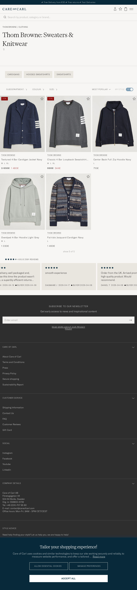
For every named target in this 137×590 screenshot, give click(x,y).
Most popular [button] (101, 89)
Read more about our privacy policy (68, 328)
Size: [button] (53, 89)
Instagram (8, 453)
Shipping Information (13, 407)
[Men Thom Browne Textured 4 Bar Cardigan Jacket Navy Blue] (22, 124)
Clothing (23, 27)
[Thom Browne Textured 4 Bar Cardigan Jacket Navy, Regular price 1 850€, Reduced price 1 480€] (22, 133)
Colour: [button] (38, 89)
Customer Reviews (12, 424)
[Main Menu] (131, 9)
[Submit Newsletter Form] (130, 320)
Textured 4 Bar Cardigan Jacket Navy (21, 159)
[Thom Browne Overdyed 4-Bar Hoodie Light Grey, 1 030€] (22, 211)
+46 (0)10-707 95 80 (16, 505)
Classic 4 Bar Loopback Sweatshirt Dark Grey (67, 159)
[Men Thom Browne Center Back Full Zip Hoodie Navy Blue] (114, 124)
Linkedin (7, 469)
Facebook (7, 458)
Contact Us (8, 413)
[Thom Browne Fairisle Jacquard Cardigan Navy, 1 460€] (68, 211)
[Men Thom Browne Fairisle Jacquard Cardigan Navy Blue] (68, 202)
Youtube (6, 464)
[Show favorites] (120, 9)
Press (5, 367)
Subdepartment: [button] (16, 89)
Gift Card (7, 430)
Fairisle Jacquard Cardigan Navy (65, 237)
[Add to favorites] (41, 99)
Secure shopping (11, 379)
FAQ (5, 418)
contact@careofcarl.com (22, 508)
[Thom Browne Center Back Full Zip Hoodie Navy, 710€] (114, 133)
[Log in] (115, 9)
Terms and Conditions (13, 362)
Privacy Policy (9, 373)
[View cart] (125, 9)
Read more (99, 556)
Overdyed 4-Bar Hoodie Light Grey (20, 237)
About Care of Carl (12, 356)
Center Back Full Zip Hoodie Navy (112, 159)
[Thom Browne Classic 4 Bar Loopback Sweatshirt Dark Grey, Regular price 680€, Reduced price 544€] (68, 133)
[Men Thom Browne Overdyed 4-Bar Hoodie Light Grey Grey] (22, 202)
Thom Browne (10, 27)
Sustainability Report (13, 384)
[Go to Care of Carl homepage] (14, 9)
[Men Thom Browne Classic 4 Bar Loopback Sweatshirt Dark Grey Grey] (68, 124)
